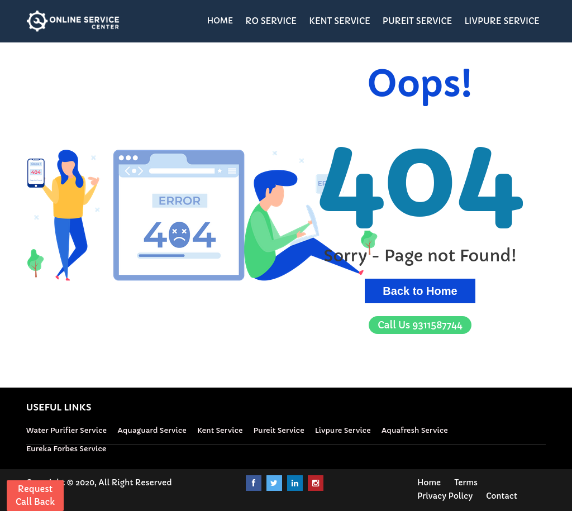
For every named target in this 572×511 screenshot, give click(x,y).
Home (429, 482)
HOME (220, 21)
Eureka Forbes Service (66, 448)
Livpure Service (343, 430)
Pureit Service (279, 430)
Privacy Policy (445, 496)
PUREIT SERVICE (417, 21)
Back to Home (420, 291)
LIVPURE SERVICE (502, 21)
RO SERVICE (271, 21)
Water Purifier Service (66, 430)
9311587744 (420, 325)
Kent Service (220, 430)
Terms (466, 482)
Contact (501, 496)
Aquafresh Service (415, 430)
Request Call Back (35, 495)
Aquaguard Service (152, 430)
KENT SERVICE (339, 21)
